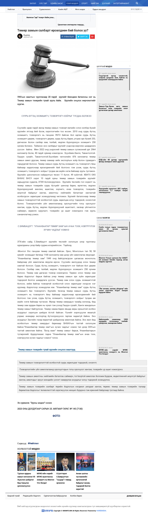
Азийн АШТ (62, 9)
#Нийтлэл (33, 443)
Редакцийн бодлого (31, 496)
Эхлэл (33, 3)
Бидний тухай (14, 496)
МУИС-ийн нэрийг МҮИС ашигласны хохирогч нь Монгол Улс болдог (45, 478)
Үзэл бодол (72, 3)
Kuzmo (27, 35)
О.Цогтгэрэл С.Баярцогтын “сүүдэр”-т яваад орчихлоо (63, 478)
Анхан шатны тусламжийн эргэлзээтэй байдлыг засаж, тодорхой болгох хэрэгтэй (83, 481)
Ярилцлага (27, 9)
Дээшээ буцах (134, 496)
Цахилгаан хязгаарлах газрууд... (71, 25)
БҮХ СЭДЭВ (136, 9)
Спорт (85, 3)
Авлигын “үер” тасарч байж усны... (40, 17)
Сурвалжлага (44, 9)
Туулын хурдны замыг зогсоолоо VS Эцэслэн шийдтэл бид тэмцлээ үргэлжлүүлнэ (26, 479)
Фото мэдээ (80, 9)
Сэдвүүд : (22, 443)
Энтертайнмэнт (121, 3)
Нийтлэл (11, 9)
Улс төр (43, 3)
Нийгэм (95, 3)
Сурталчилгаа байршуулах (55, 496)
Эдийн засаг (56, 3)
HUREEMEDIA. (101, 511)
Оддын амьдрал (99, 9)
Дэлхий (106, 3)
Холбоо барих (76, 496)
